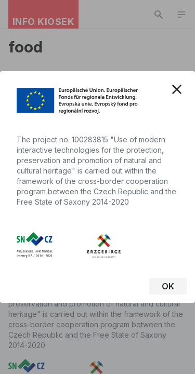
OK (168, 286)
